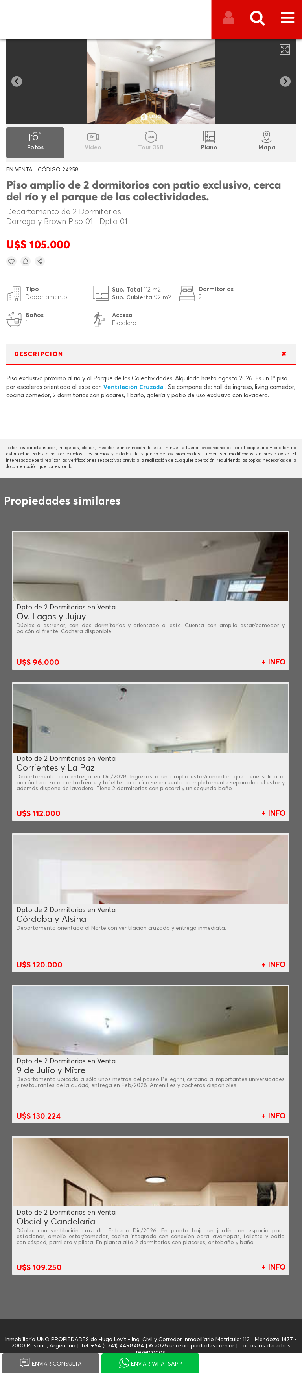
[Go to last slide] (16, 81)
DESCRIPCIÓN (39, 354)
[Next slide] (285, 81)
